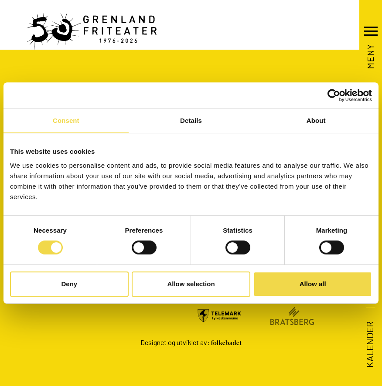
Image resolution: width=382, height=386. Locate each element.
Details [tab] (191, 120)
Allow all (313, 284)
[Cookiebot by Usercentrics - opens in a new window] (334, 95)
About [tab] (316, 120)
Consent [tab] (66, 120)
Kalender (369, 345)
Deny (69, 284)
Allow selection (191, 284)
